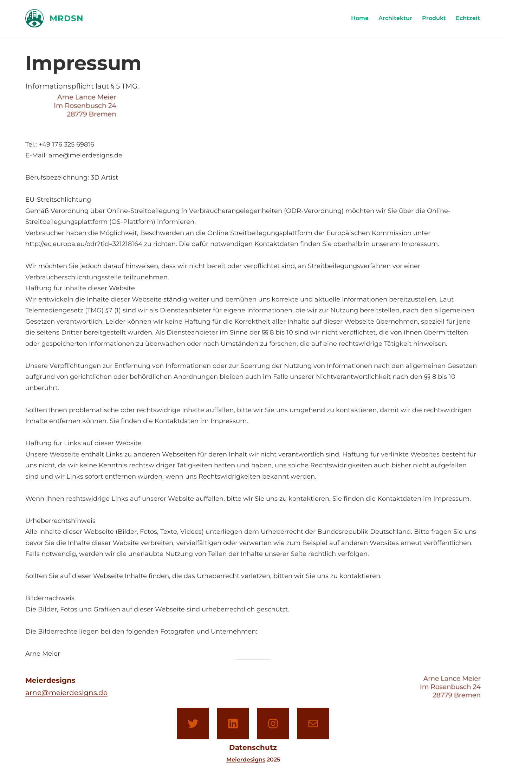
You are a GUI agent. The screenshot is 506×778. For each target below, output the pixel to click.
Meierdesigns (245, 759)
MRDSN (67, 18)
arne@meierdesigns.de (66, 692)
